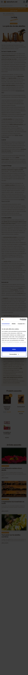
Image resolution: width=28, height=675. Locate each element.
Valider (14, 349)
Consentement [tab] (6, 323)
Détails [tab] (14, 323)
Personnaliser (14, 354)
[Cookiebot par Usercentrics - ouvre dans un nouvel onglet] (20, 320)
